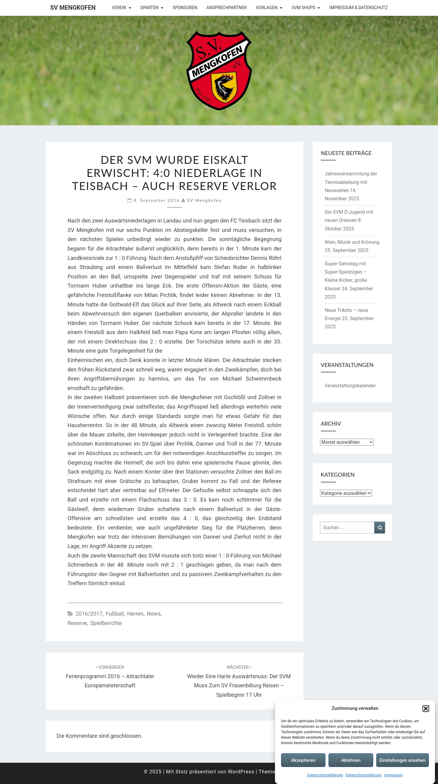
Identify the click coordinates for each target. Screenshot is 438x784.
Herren (135, 613)
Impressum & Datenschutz (358, 7)
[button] (426, 709)
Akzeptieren (303, 760)
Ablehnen (350, 760)
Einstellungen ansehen (403, 760)
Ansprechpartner (227, 7)
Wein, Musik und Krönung (352, 242)
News (154, 613)
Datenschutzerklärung (325, 775)
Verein (119, 7)
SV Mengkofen (73, 7)
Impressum (393, 775)
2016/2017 (88, 613)
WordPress (241, 772)
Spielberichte (106, 623)
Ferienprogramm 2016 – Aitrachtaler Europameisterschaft (110, 677)
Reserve (77, 623)
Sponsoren (185, 7)
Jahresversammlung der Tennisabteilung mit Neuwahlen (351, 182)
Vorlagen (266, 7)
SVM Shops (303, 7)
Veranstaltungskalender (350, 386)
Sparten (149, 7)
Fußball (115, 613)
